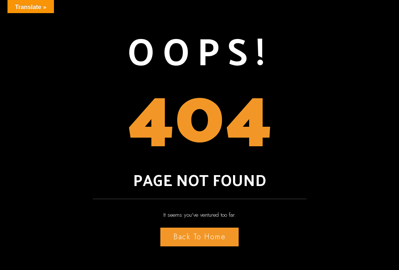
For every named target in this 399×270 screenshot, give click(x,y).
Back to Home (199, 236)
